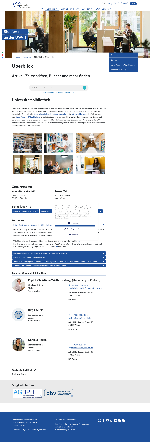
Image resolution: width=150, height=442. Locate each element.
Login (133, 3)
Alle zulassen (75, 223)
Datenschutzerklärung (61, 218)
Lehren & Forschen (69, 9)
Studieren (52, 9)
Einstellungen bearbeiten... (75, 229)
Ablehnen (75, 234)
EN (109, 3)
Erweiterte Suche (48, 92)
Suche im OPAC (70, 92)
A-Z (116, 3)
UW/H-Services (103, 9)
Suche (125, 3)
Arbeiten (86, 9)
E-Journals (59, 92)
